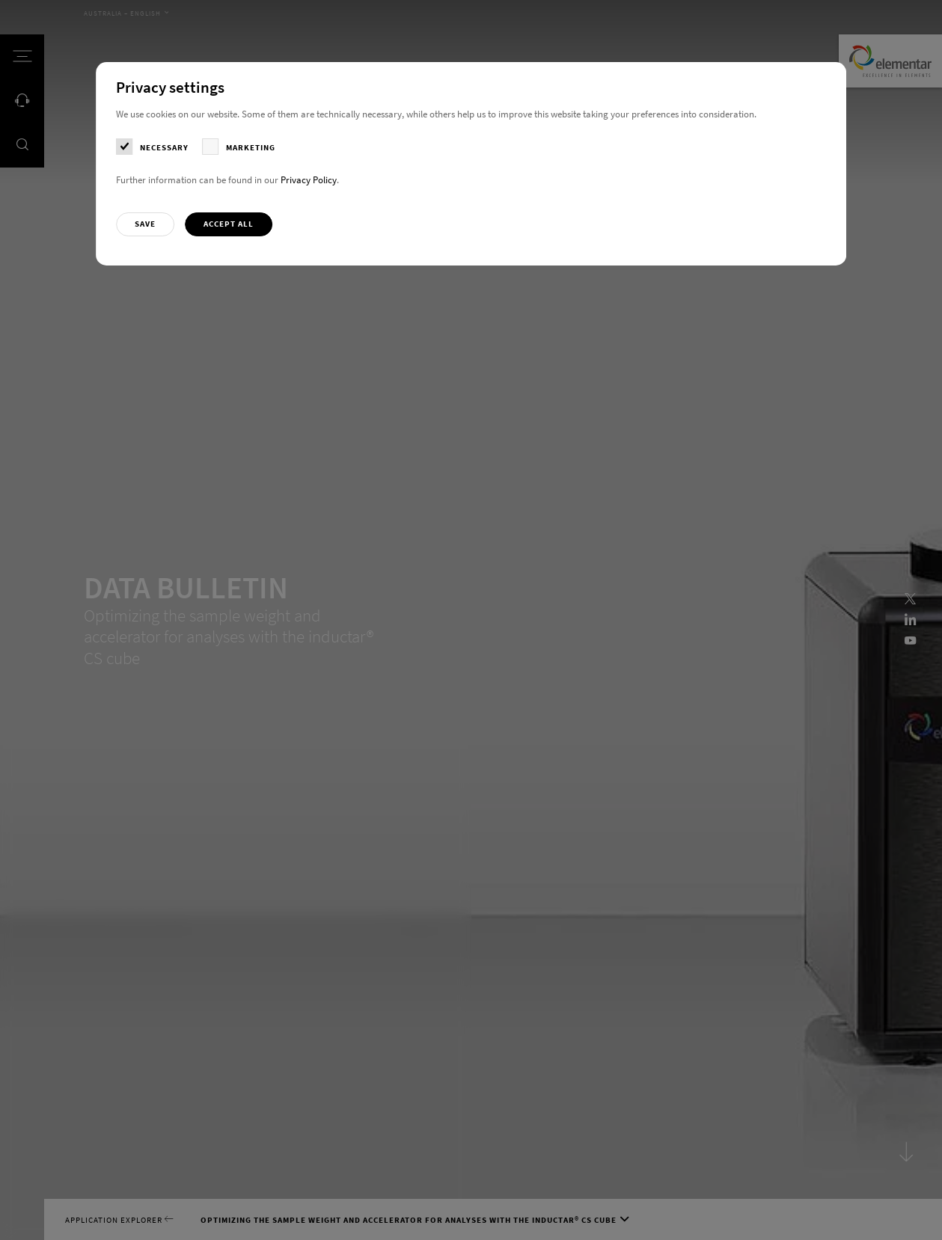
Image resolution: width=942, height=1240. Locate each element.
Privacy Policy (309, 179)
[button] (145, 224)
